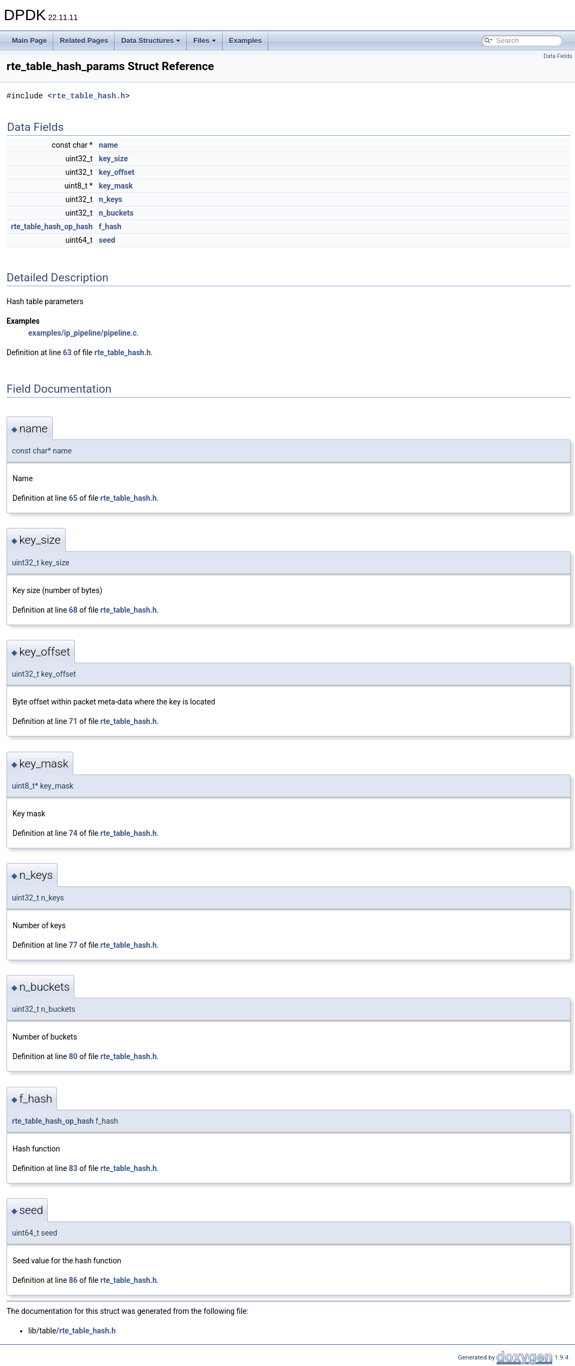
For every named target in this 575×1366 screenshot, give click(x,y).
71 (73, 721)
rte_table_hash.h (88, 96)
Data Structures (150, 40)
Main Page (29, 40)
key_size (113, 158)
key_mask (115, 185)
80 (73, 1056)
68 (73, 610)
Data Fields (558, 56)
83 (73, 1168)
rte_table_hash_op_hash (52, 226)
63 (67, 352)
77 (73, 945)
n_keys (110, 199)
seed (107, 240)
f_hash (110, 226)
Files (204, 40)
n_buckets (116, 213)
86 (73, 1280)
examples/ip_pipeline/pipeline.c (82, 333)
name (108, 145)
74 (73, 833)
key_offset (117, 172)
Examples (245, 40)
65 (73, 498)
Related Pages (84, 40)
